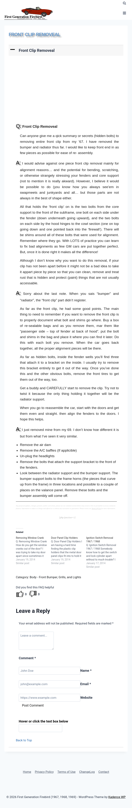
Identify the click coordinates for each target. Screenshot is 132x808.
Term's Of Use (96, 508)
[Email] (49, 684)
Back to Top (24, 740)
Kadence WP (117, 797)
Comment (27, 658)
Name (86, 671)
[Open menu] (124, 13)
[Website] (49, 698)
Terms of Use (66, 772)
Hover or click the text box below (43, 721)
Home (27, 772)
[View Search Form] (124, 3)
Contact (103, 772)
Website (86, 698)
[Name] (49, 671)
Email (85, 684)
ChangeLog (87, 772)
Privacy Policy (44, 772)
